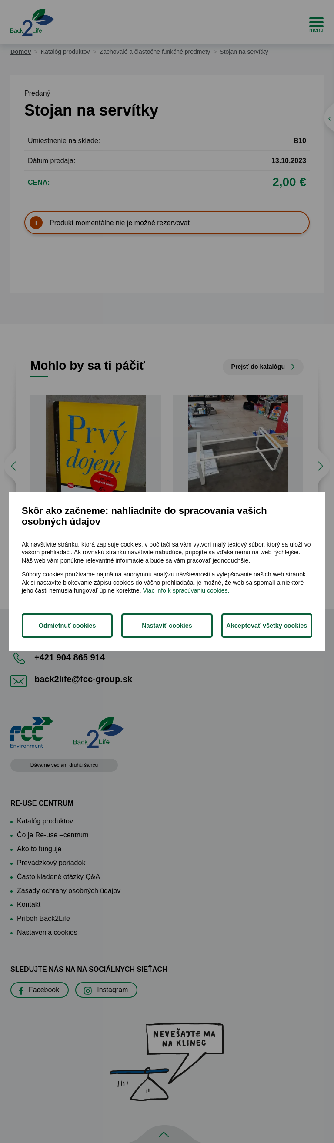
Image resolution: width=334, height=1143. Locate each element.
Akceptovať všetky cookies (266, 625)
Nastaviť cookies (167, 625)
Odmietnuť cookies (67, 625)
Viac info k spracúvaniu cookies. (186, 590)
